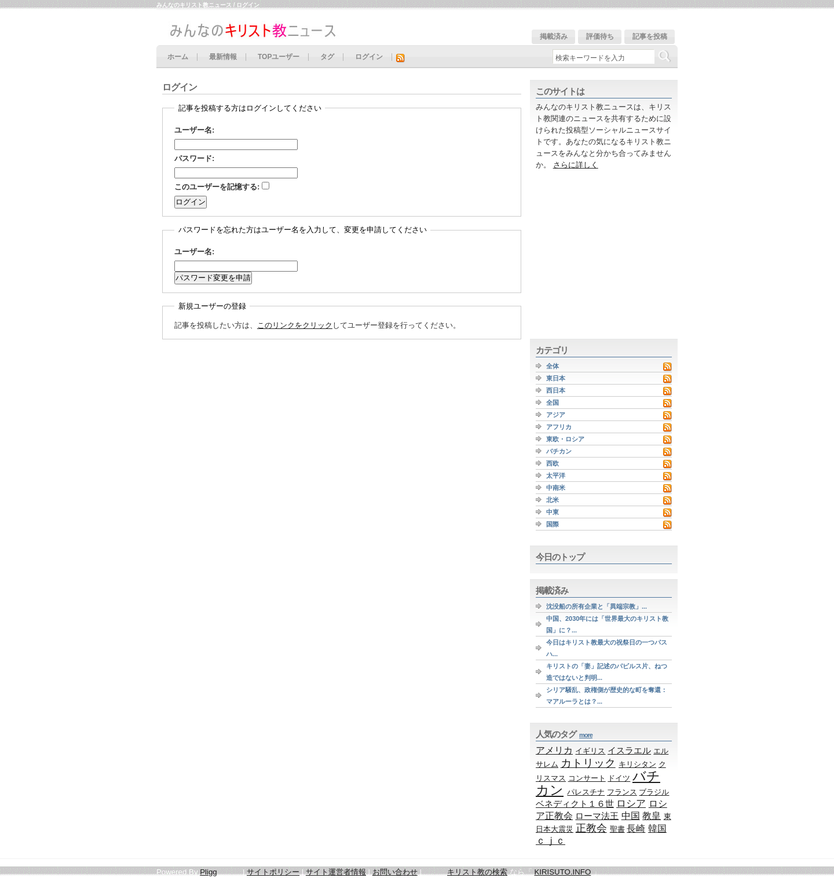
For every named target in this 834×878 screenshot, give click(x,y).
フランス (622, 792)
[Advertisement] (602, 254)
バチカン (559, 451)
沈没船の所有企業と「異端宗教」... (596, 606)
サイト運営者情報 (336, 872)
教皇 (651, 815)
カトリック (588, 762)
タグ (327, 57)
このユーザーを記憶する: (221, 186)
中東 (552, 511)
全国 (552, 402)
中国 (630, 815)
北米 (552, 499)
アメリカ (554, 750)
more (585, 734)
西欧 (552, 463)
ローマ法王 (597, 816)
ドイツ (619, 778)
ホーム (177, 57)
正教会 (591, 828)
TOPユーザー (278, 57)
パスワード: (194, 158)
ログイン (369, 57)
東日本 (555, 378)
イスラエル (629, 750)
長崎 (636, 828)
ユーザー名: (194, 130)
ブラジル (654, 792)
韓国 (657, 828)
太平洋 (555, 475)
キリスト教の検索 (477, 872)
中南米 (555, 487)
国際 (552, 524)
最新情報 (223, 57)
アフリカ (559, 426)
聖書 (617, 829)
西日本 (555, 390)
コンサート (587, 778)
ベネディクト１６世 (575, 804)
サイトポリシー (273, 872)
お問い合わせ (395, 872)
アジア (555, 414)
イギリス (590, 751)
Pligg (208, 872)
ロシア (631, 803)
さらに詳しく (575, 164)
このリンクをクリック (294, 325)
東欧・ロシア (565, 439)
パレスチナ (586, 792)
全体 (552, 366)
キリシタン (637, 764)
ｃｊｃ (550, 840)
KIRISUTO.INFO (562, 872)
